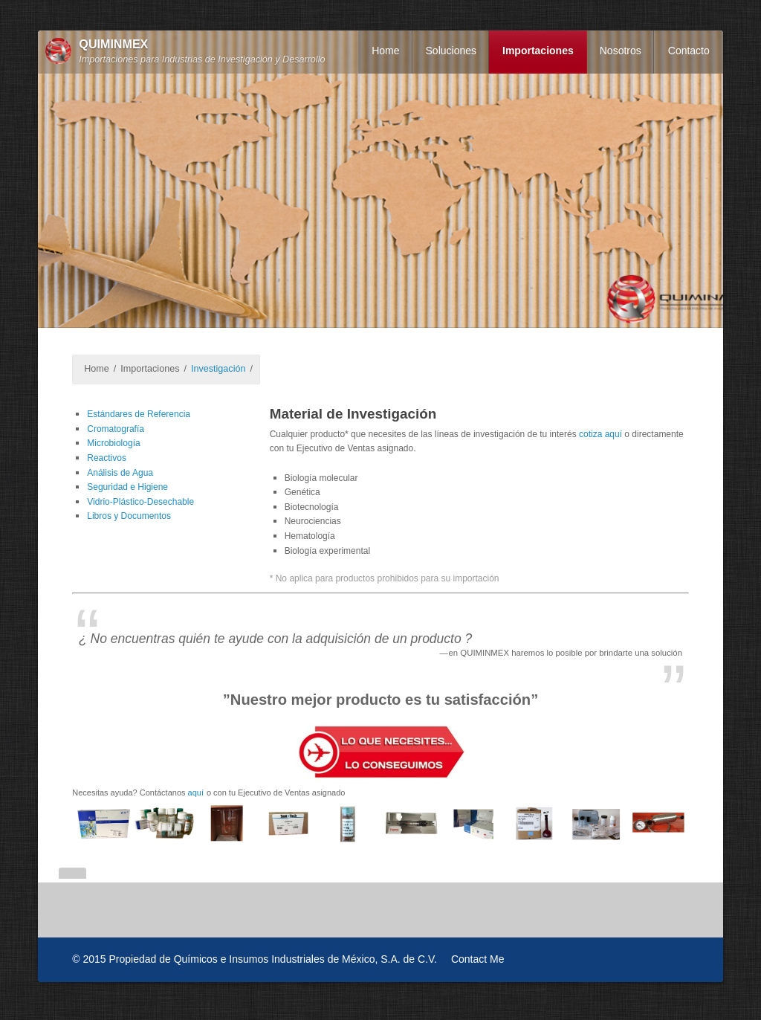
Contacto (689, 51)
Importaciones (538, 51)
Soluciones (451, 51)
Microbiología (113, 443)
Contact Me (478, 959)
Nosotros (620, 51)
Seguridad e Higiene (127, 487)
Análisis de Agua (120, 473)
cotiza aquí (600, 434)
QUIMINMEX (113, 44)
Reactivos (106, 458)
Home (385, 51)
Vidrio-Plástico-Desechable (140, 502)
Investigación (218, 369)
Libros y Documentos (129, 516)
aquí (196, 792)
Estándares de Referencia (138, 414)
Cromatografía (115, 429)
